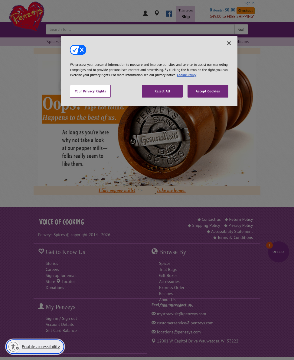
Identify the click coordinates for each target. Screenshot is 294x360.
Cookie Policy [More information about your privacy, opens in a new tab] (186, 74)
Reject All (162, 91)
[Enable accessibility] (35, 346)
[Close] (229, 43)
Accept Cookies (208, 91)
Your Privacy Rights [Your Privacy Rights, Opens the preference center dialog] (90, 91)
